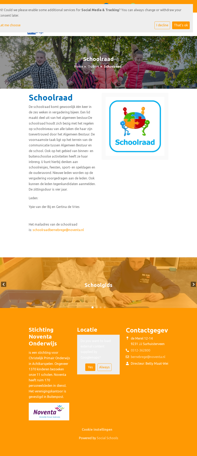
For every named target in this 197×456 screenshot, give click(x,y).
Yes (90, 367)
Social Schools (107, 438)
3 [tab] (101, 307)
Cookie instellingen (97, 429)
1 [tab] (93, 307)
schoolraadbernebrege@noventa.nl (58, 230)
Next (193, 284)
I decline (162, 25)
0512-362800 (140, 350)
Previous (3, 284)
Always (104, 367)
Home (78, 66)
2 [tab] (97, 307)
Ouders (93, 66)
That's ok (181, 25)
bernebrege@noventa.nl (148, 357)
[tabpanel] (98, 284)
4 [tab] (105, 307)
